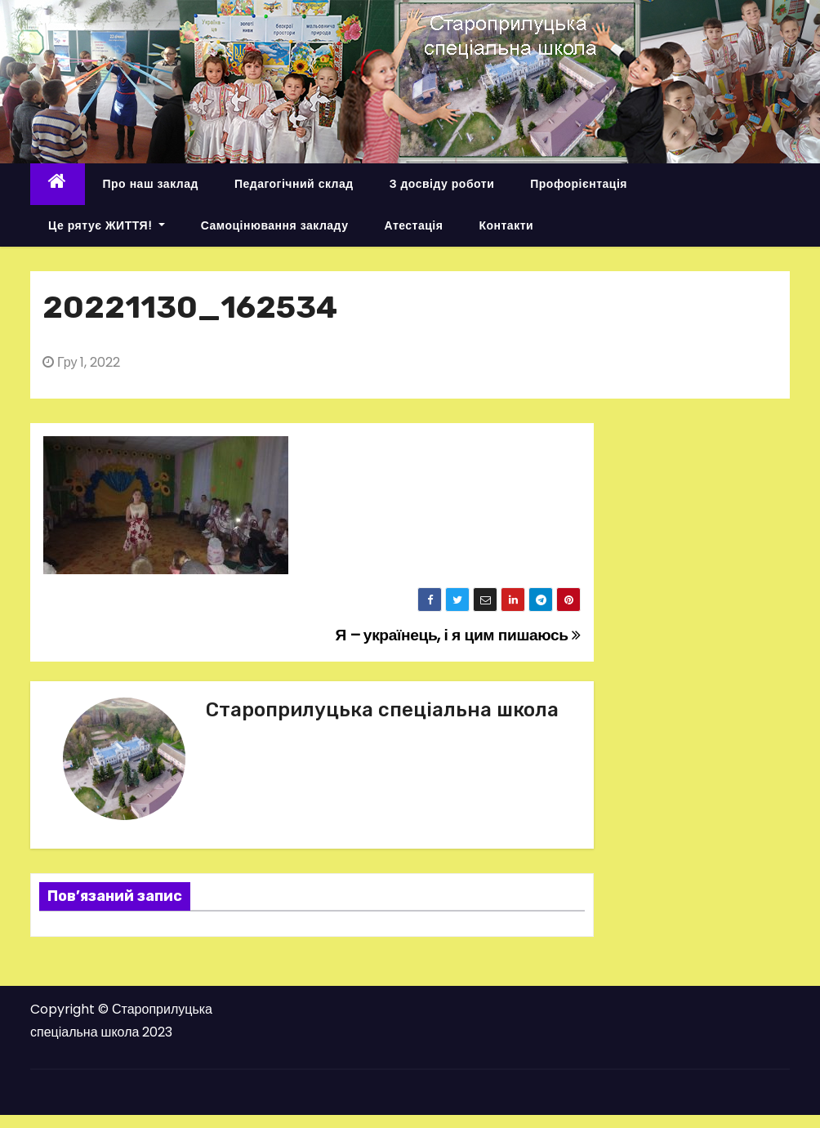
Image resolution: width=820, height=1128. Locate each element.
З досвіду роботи (442, 184)
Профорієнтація (578, 184)
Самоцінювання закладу (275, 225)
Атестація (413, 225)
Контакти (506, 225)
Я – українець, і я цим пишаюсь (458, 635)
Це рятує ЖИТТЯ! (106, 225)
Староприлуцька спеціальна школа (382, 709)
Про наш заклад (150, 184)
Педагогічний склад (294, 184)
